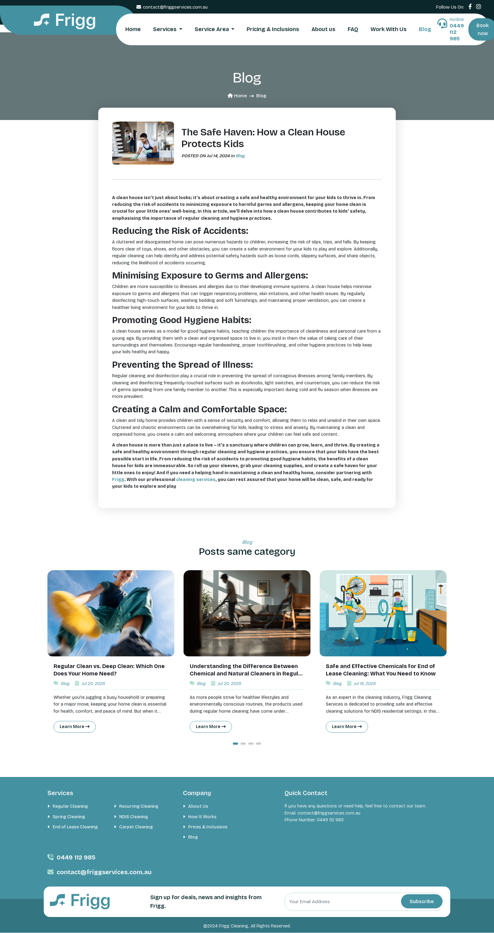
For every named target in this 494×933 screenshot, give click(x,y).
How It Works (202, 816)
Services (165, 29)
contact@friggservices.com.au (175, 7)
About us (323, 29)
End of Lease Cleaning (75, 827)
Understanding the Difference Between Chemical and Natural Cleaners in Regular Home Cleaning (247, 673)
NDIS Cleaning (133, 816)
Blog (425, 29)
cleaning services (196, 479)
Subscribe (420, 901)
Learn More (75, 726)
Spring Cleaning (69, 816)
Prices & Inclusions (208, 827)
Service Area (212, 29)
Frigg (118, 479)
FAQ (353, 29)
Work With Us (389, 29)
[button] (235, 744)
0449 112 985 (76, 857)
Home (133, 29)
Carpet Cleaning (136, 827)
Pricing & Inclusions (273, 29)
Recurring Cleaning (138, 806)
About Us (198, 806)
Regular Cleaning (70, 806)
